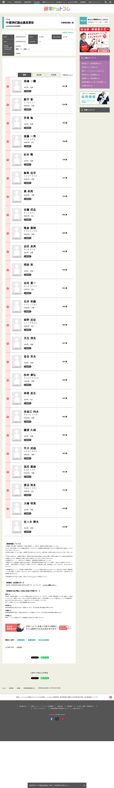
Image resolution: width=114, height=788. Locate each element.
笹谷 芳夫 (39, 358)
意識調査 (83, 2)
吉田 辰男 (39, 248)
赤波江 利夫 (39, 413)
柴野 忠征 (39, 321)
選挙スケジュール (48, 2)
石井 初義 (39, 303)
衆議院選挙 (18, 2)
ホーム (4, 688)
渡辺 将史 (39, 486)
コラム (10, 2)
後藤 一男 (39, 137)
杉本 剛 (39, 156)
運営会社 (60, 706)
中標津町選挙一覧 (67, 23)
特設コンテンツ (94, 2)
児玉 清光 (39, 339)
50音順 (53, 75)
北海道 (18, 688)
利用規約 (69, 706)
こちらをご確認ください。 (49, 585)
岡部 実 (39, 266)
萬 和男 (28, 191)
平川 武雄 (39, 450)
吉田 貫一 (39, 284)
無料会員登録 (43, 785)
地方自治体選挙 (43, 640)
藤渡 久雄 (39, 431)
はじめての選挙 (73, 2)
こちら (33, 576)
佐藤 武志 (39, 211)
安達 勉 (39, 119)
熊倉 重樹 (39, 229)
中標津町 (19, 647)
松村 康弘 (39, 376)
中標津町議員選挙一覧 (29, 688)
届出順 (39, 75)
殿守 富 (39, 101)
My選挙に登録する (68, 32)
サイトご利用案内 (48, 706)
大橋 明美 (39, 505)
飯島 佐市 (39, 174)
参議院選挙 (27, 2)
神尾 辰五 (39, 394)
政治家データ (60, 2)
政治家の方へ (23, 706)
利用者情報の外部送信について (59, 708)
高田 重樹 (39, 468)
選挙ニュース (35, 706)
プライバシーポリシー (39, 708)
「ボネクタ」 (59, 569)
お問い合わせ (77, 708)
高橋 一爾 (39, 82)
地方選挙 (37, 2)
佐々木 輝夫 (39, 523)
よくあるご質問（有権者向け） (85, 706)
